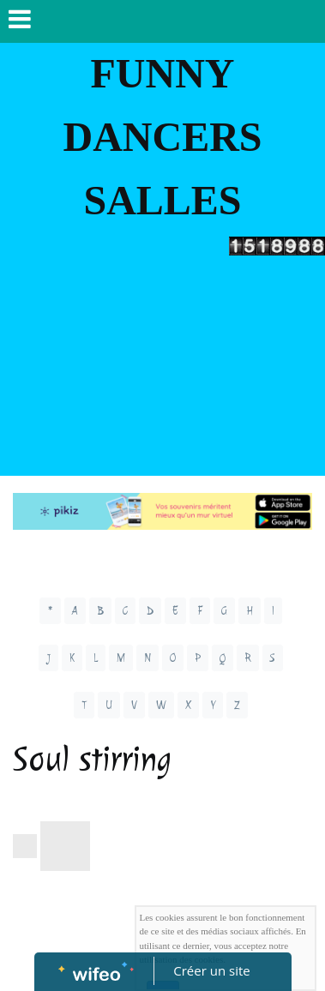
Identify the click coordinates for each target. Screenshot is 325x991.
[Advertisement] (162, 370)
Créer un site (211, 970)
